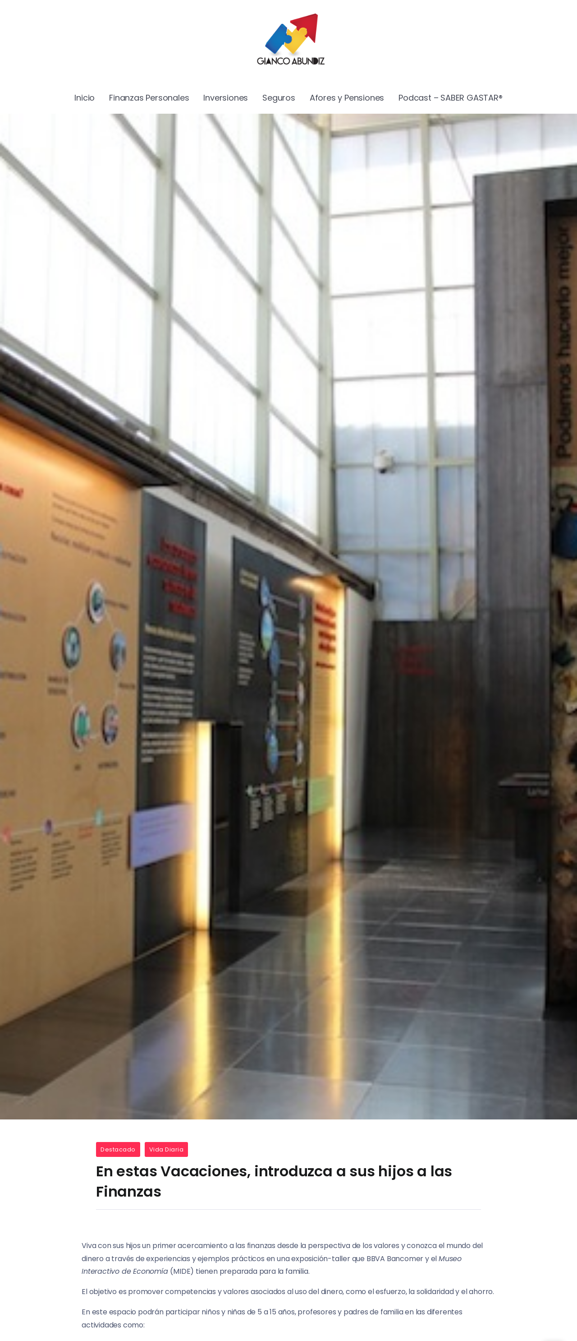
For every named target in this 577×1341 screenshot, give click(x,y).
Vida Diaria (166, 1149)
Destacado (118, 1149)
